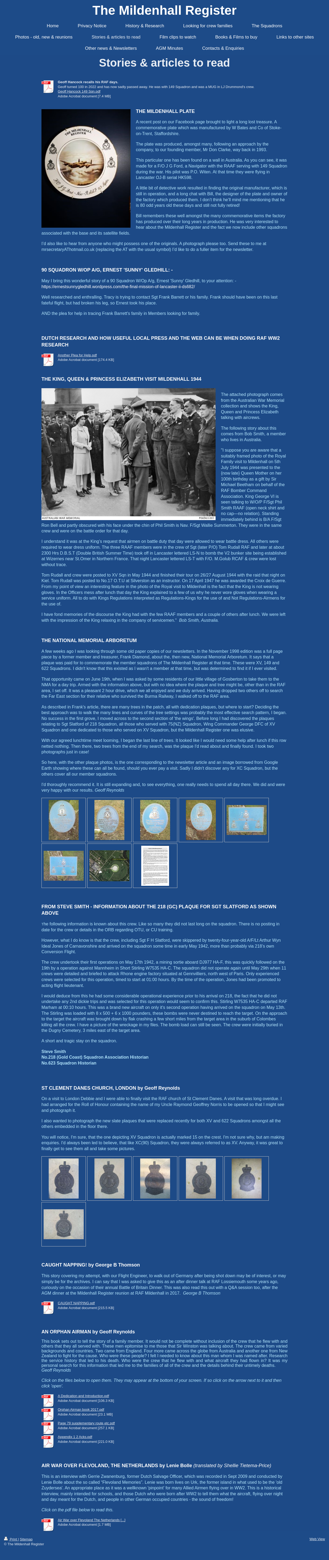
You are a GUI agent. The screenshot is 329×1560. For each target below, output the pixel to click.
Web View (317, 1539)
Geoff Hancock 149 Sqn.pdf (79, 91)
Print (11, 1539)
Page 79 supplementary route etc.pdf (86, 1423)
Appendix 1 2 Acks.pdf (75, 1437)
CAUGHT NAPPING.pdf (76, 1303)
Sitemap (26, 1539)
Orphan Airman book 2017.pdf (81, 1410)
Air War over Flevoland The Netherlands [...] (91, 1520)
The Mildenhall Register (165, 10)
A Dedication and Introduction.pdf (83, 1396)
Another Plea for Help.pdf (77, 355)
